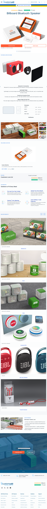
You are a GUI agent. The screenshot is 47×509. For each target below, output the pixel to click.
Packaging (13, 507)
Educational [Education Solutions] (33, 502)
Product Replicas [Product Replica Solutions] (33, 496)
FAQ (39, 507)
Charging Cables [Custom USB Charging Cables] (14, 500)
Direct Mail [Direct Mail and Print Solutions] (2, 507)
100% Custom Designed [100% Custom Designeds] (24, 496)
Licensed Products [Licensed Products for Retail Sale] (23, 502)
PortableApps (33, 498)
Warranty (39, 504)
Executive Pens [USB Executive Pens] (3, 502)
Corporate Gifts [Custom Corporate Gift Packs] (23, 500)
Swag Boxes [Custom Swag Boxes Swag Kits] (22, 498)
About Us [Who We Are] (40, 496)
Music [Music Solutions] (32, 500)
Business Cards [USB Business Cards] (3, 504)
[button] (39, 2)
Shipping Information (42, 500)
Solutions (32, 493)
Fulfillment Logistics (23, 504)
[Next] (45, 86)
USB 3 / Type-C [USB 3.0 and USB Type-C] (3, 500)
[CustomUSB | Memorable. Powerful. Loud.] (12, 483)
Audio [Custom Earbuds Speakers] (13, 502)
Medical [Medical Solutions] (32, 504)
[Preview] (1, 86)
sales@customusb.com (39, 475)
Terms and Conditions (42, 502)
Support (40, 493)
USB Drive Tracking (23, 507)
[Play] (12, 423)
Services (22, 493)
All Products (14, 493)
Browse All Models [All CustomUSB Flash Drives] (4, 496)
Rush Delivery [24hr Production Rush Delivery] (3, 498)
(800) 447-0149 (6, 475)
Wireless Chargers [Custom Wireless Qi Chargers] (15, 498)
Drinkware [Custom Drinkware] (13, 504)
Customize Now (11, 45)
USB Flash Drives (4, 493)
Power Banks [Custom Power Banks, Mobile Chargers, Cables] (14, 496)
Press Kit (32, 507)
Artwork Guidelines (41, 498)
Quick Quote (35, 45)
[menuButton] (1, 2)
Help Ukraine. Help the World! (24, 5)
